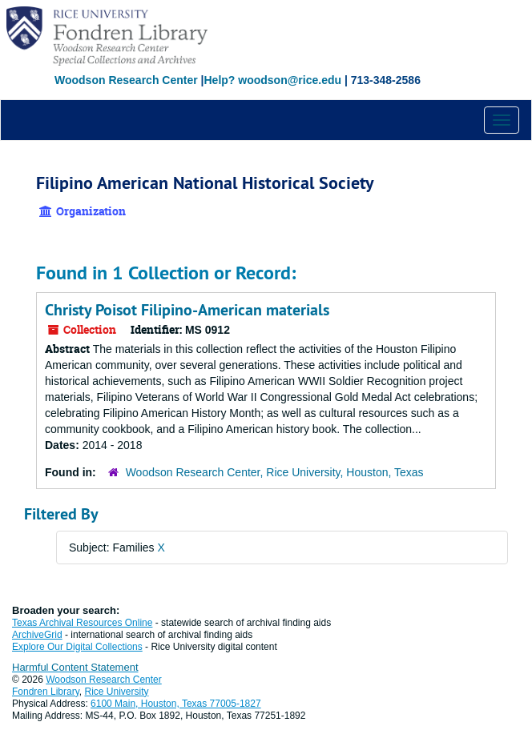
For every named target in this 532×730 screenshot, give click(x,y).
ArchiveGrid (37, 634)
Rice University (117, 691)
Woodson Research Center (126, 80)
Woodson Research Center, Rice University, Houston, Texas (275, 472)
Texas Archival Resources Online (82, 622)
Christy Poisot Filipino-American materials (187, 309)
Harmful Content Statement (75, 667)
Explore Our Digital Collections (77, 646)
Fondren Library (45, 691)
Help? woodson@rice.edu (272, 80)
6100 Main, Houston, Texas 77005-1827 (176, 703)
